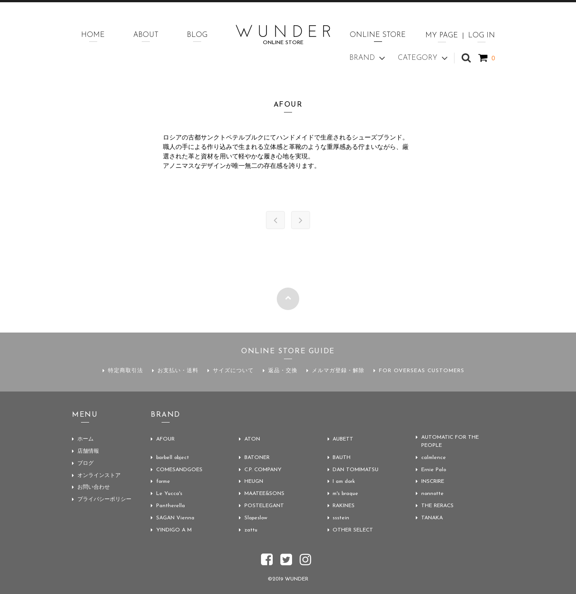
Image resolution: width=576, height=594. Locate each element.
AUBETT (343, 439)
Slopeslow (256, 516)
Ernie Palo (433, 469)
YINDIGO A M (174, 528)
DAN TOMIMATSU (356, 469)
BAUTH (342, 457)
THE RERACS (437, 504)
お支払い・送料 (178, 371)
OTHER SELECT (353, 528)
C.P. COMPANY (263, 469)
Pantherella (170, 504)
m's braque (346, 492)
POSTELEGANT (264, 504)
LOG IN (481, 35)
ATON (252, 439)
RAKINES (344, 504)
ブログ (85, 462)
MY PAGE (441, 35)
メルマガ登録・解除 (338, 371)
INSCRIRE (432, 481)
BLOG (197, 35)
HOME (93, 35)
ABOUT (145, 35)
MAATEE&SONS (264, 492)
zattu (251, 528)
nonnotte (433, 492)
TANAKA (432, 516)
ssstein (341, 516)
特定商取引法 (125, 371)
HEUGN (253, 481)
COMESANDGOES (179, 469)
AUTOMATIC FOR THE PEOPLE (450, 442)
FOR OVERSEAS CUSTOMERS (421, 371)
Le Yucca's (169, 492)
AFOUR (165, 439)
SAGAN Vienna (175, 516)
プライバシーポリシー (104, 497)
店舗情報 (88, 451)
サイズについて (233, 371)
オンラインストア (99, 474)
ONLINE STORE (378, 35)
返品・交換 (282, 371)
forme (163, 481)
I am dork (344, 481)
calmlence (433, 457)
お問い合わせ (93, 486)
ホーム (85, 439)
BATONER (257, 457)
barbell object (173, 457)
